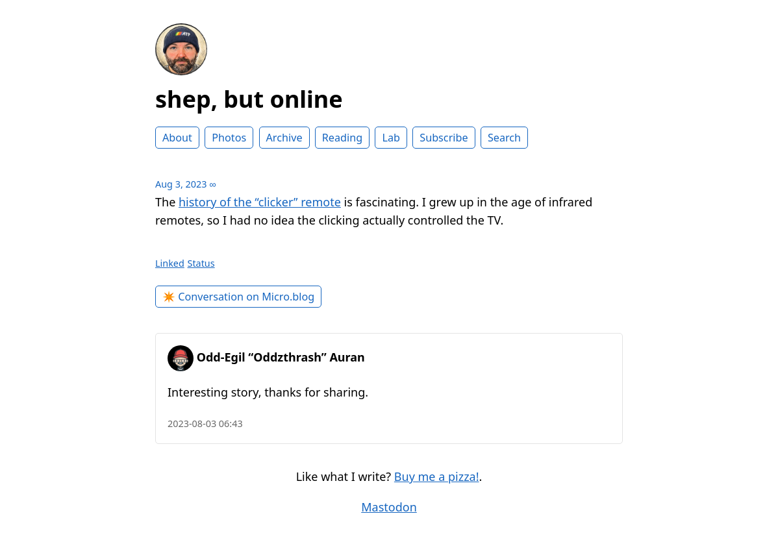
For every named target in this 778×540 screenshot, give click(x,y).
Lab (391, 137)
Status (201, 263)
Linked (169, 263)
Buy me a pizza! (436, 476)
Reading (342, 137)
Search (504, 137)
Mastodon (389, 507)
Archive (284, 137)
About (177, 137)
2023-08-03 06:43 (205, 423)
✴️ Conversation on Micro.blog (238, 296)
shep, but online (249, 99)
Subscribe (444, 137)
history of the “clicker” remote (260, 202)
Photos (229, 137)
